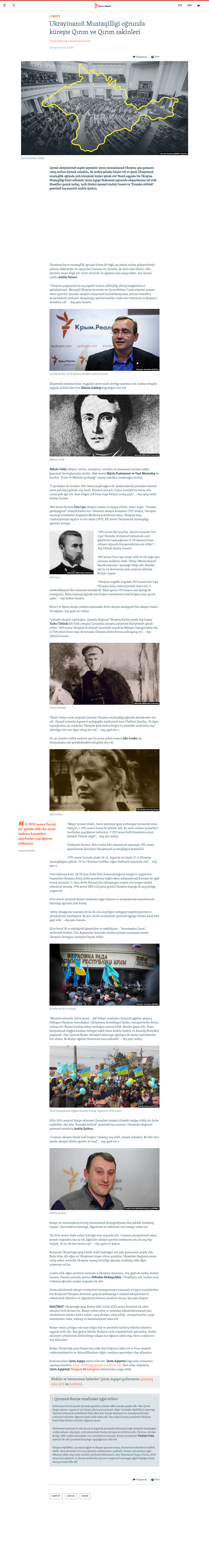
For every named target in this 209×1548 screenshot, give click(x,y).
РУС (180, 5)
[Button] (139, 57)
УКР (189, 5)
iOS (61, 1384)
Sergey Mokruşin (59, 41)
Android (75, 1384)
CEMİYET (54, 16)
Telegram (76, 1369)
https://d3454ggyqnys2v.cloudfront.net (97, 1365)
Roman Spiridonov (80, 41)
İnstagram (93, 1369)
